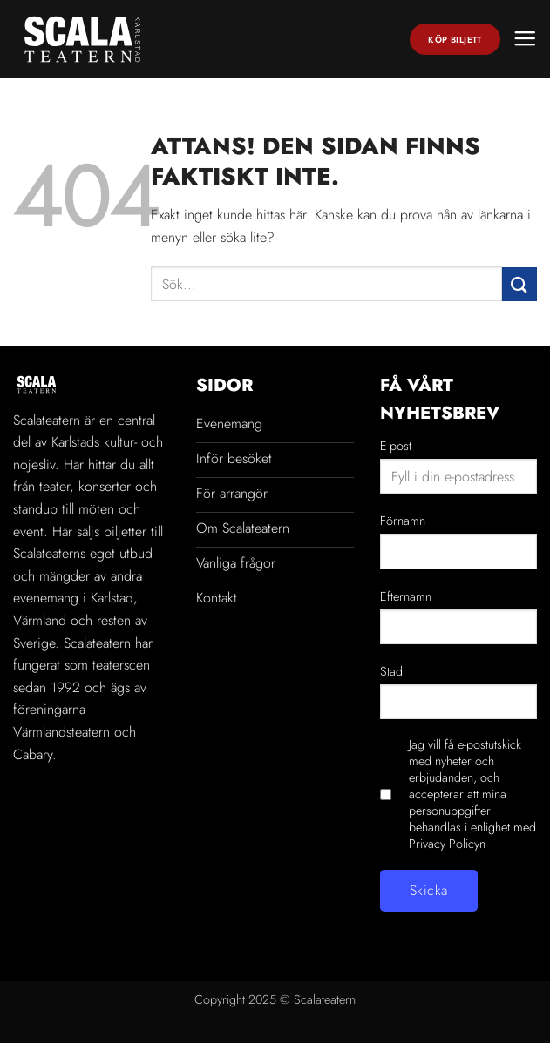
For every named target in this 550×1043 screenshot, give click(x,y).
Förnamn (402, 520)
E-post (395, 445)
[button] (525, 39)
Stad (391, 671)
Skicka (429, 890)
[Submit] (519, 284)
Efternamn (405, 596)
